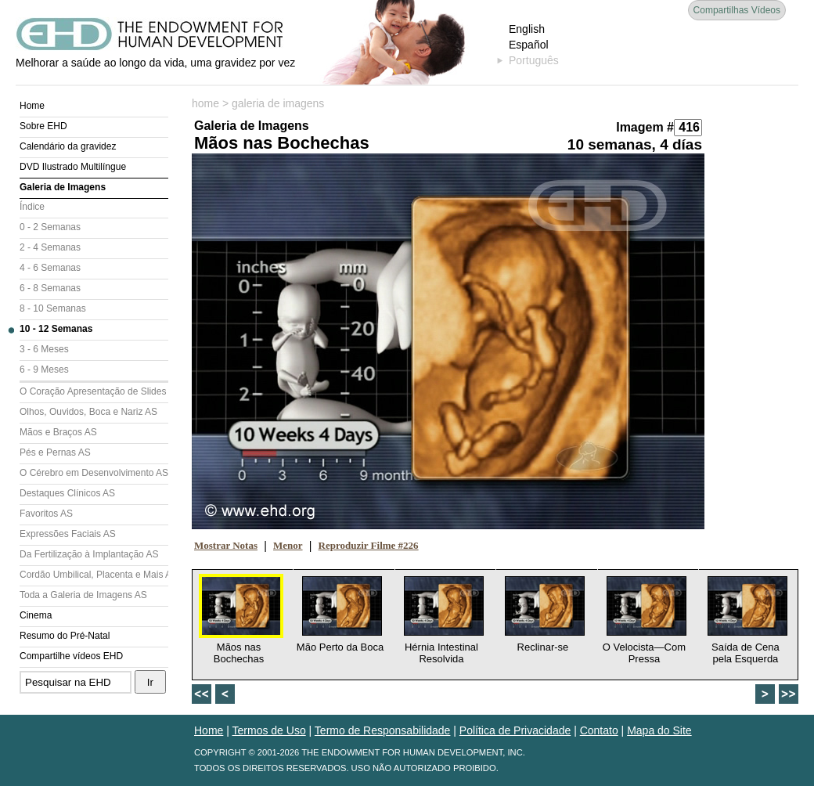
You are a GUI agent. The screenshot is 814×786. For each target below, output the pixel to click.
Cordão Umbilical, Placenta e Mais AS (94, 574)
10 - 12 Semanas (56, 328)
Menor (288, 545)
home (205, 103)
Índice (32, 206)
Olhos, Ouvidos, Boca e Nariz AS (88, 411)
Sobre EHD (43, 126)
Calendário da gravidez (68, 146)
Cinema (36, 615)
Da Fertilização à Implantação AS (89, 554)
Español (529, 44)
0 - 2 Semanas (50, 227)
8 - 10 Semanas (53, 308)
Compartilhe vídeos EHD (71, 656)
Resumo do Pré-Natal (65, 635)
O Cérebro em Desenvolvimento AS (94, 472)
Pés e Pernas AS (55, 452)
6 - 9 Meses (44, 369)
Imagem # (645, 127)
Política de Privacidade (515, 730)
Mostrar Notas (226, 545)
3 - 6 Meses (44, 349)
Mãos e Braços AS (58, 432)
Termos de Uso (269, 730)
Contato (599, 730)
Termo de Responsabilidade (383, 730)
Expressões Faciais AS (68, 533)
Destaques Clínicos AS (67, 493)
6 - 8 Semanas (50, 288)
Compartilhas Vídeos (736, 10)
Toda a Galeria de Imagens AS (83, 595)
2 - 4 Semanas (50, 247)
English (527, 29)
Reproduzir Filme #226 (369, 545)
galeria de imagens (278, 103)
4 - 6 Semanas (50, 267)
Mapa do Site (659, 730)
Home (32, 105)
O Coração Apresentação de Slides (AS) (94, 391)
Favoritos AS (46, 513)
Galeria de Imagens (63, 187)
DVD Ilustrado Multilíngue (73, 166)
